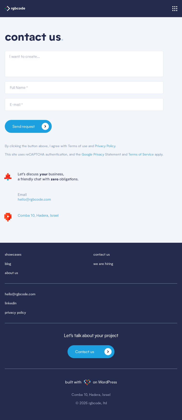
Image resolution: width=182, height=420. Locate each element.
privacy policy (15, 312)
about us (11, 273)
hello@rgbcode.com (34, 199)
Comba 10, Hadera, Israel (38, 215)
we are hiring (103, 264)
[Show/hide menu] (174, 8)
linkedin (11, 303)
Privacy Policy (105, 146)
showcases (13, 254)
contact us (101, 254)
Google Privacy (93, 154)
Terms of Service (141, 154)
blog (8, 264)
